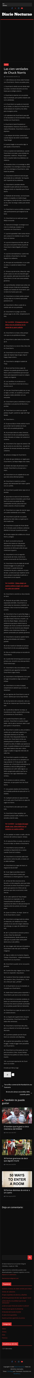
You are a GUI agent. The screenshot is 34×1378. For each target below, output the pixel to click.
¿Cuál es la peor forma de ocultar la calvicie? (15, 1306)
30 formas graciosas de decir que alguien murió (16, 1159)
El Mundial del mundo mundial (11, 1312)
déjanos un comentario (9, 1274)
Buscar (30, 1257)
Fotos (3, 1335)
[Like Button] (7, 1074)
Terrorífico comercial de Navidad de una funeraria (17, 1086)
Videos (4, 1329)
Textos (6, 64)
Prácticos (4, 1338)
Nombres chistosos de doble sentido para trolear (17, 1289)
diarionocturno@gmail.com (10, 1278)
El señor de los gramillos (9, 1315)
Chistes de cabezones (8, 1292)
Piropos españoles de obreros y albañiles (14, 1295)
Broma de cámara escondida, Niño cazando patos (19, 1093)
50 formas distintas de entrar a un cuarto (17, 1191)
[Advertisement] (17, 38)
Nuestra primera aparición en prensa (13, 1318)
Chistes (4, 1332)
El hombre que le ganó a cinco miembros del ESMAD (16, 1127)
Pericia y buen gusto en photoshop (12, 1309)
